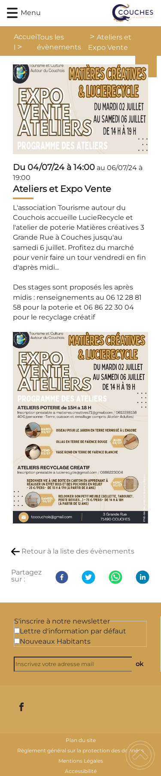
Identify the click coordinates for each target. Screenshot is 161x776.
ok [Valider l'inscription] (139, 664)
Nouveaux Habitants (55, 641)
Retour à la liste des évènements (77, 551)
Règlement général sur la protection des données (80, 750)
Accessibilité (81, 771)
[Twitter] (88, 577)
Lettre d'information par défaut (73, 631)
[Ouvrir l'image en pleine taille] (80, 110)
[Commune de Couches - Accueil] (93, 13)
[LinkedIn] (142, 577)
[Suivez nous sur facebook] (21, 707)
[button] (12, 13)
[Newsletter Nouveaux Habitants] (17, 641)
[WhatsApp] (115, 577)
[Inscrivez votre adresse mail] (77, 664)
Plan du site (81, 740)
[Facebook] (62, 577)
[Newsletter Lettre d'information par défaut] (17, 630)
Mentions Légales (80, 761)
